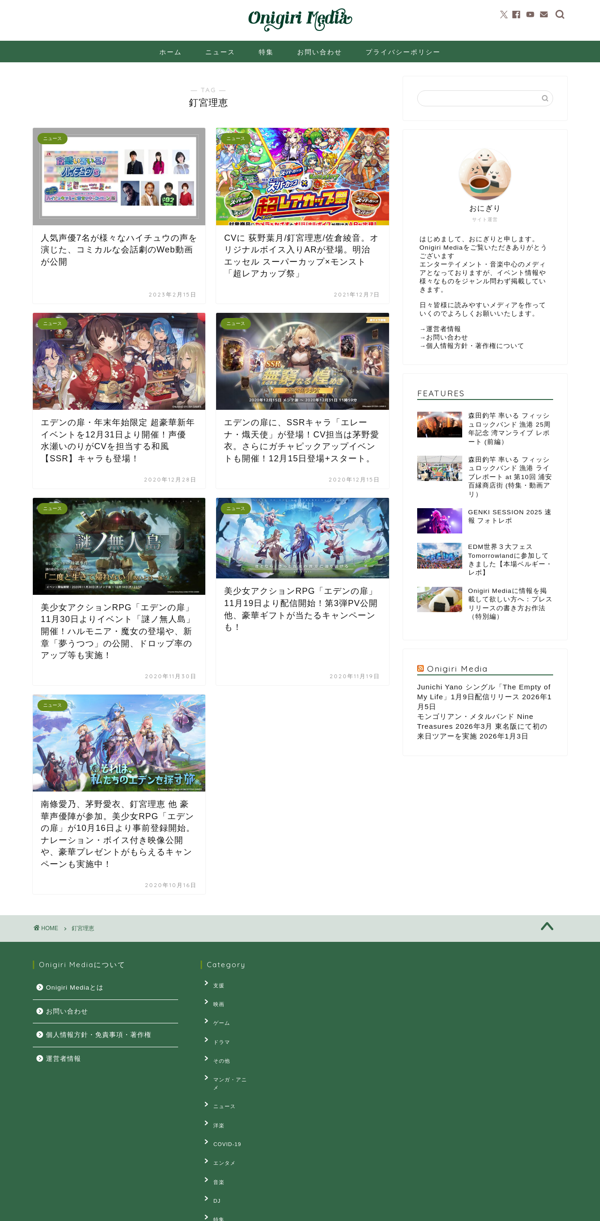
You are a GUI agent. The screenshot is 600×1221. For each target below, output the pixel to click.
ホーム (170, 52)
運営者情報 (443, 329)
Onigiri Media (457, 668)
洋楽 (213, 1084)
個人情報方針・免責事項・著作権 (98, 1034)
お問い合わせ (319, 52)
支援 (213, 983)
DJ (211, 1142)
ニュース (220, 52)
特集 (266, 52)
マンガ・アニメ (227, 1055)
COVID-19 (222, 1098)
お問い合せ (125, 1210)
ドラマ (216, 1026)
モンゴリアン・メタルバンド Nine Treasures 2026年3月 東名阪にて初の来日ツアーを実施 (482, 726)
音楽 (213, 1127)
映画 (213, 997)
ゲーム (216, 1012)
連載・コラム (224, 1170)
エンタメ (219, 1113)
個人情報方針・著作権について (475, 345)
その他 (216, 1040)
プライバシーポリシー (403, 52)
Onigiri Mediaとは (75, 987)
